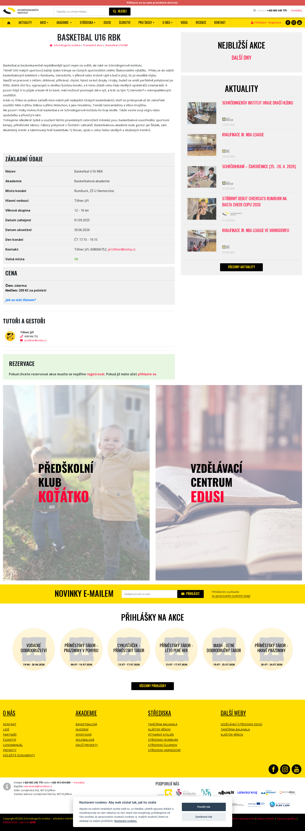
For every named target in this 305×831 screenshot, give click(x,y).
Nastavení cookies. (125, 820)
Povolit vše (203, 806)
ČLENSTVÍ (124, 22)
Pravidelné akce (92, 45)
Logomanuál (13, 745)
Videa (184, 22)
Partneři (10, 734)
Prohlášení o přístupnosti (239, 818)
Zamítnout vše (203, 816)
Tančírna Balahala (162, 724)
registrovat (96, 374)
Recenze (201, 22)
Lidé (6, 729)
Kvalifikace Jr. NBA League (243, 135)
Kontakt (220, 22)
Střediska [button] (86, 22)
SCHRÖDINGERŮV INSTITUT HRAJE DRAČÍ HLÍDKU (258, 103)
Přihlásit (190, 593)
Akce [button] (43, 22)
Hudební (82, 729)
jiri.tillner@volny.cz (121, 249)
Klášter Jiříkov (159, 729)
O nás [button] (166, 22)
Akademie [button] (63, 22)
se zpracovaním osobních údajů (231, 596)
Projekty (9, 750)
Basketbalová (86, 724)
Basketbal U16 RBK (116, 45)
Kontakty (296, 10)
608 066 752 (29, 336)
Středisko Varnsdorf (164, 750)
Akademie (86, 713)
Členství (9, 740)
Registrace (274, 22)
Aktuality (25, 22)
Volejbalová (85, 740)
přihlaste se (147, 374)
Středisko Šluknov (162, 745)
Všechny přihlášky (152, 685)
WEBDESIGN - (19, 822)
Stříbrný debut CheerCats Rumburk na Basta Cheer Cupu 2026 (254, 202)
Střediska (159, 713)
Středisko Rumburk (163, 740)
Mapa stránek (265, 818)
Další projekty (87, 745)
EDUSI (107, 22)
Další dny (241, 57)
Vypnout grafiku (286, 818)
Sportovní (84, 734)
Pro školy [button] (145, 22)
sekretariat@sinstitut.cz (37, 786)
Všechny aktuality (241, 268)
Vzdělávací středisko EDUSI (241, 724)
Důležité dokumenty (19, 755)
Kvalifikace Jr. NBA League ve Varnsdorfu (256, 231)
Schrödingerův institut (65, 45)
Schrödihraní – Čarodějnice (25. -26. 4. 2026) (259, 167)
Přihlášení (258, 22)
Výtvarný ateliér (161, 734)
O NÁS (9, 713)
